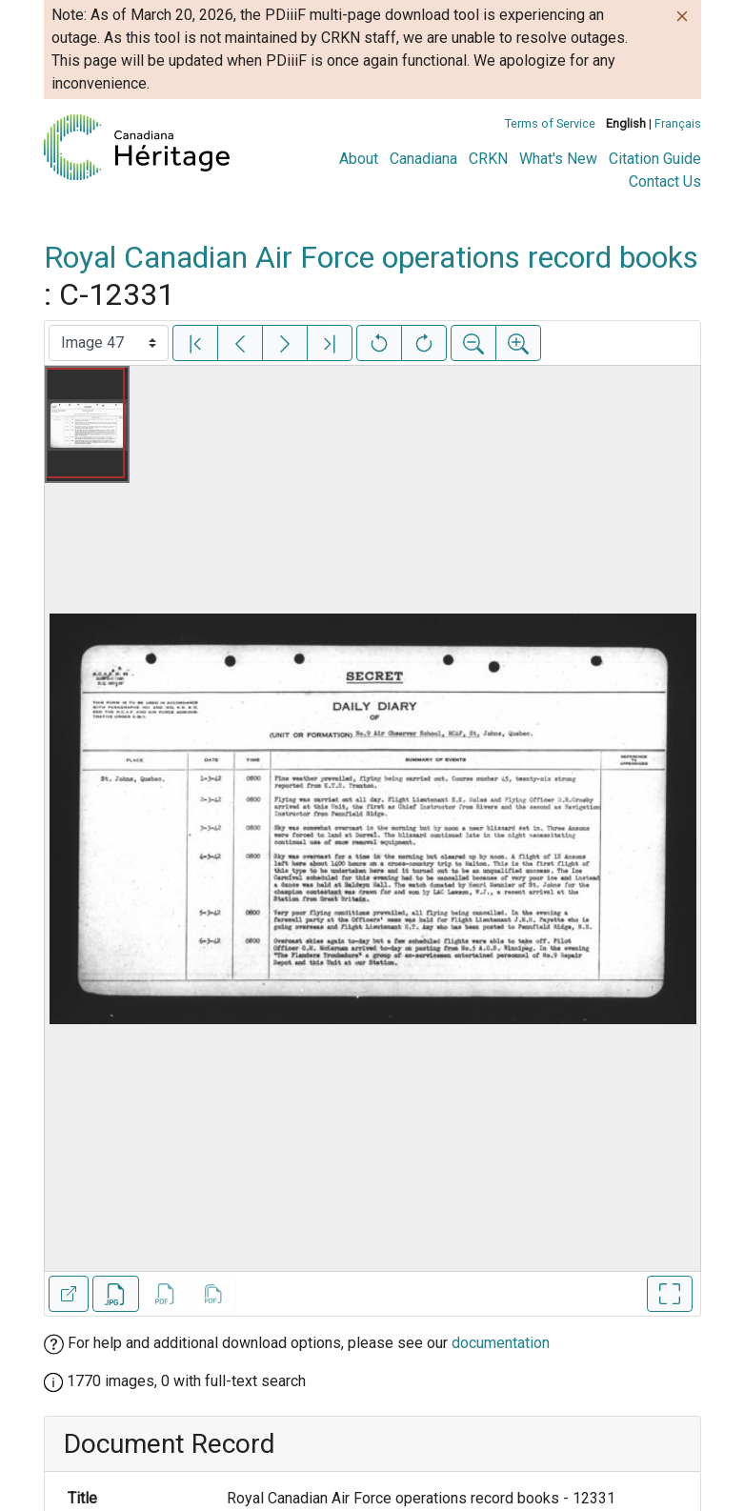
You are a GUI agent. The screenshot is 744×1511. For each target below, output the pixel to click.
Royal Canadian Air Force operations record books (371, 257)
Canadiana (423, 159)
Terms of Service (550, 123)
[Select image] (109, 343)
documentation (501, 1343)
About (358, 159)
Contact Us (665, 181)
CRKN (488, 159)
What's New (558, 159)
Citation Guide (655, 159)
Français (677, 123)
